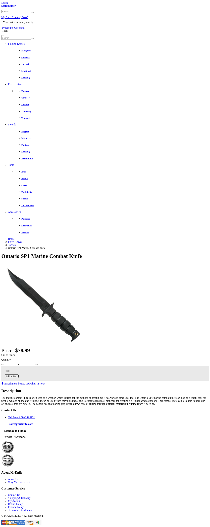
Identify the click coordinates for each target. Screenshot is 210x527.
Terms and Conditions (20, 510)
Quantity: (6, 359)
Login (4, 2)
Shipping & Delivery (19, 498)
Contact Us (14, 495)
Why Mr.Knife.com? (19, 482)
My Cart (14, 17)
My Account (14, 501)
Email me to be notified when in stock (23, 383)
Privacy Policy (16, 507)
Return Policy (15, 504)
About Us (13, 479)
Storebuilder (8, 5)
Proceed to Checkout (13, 27)
